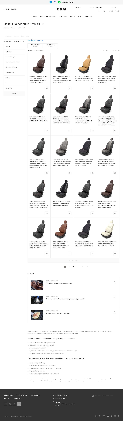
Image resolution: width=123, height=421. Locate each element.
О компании (8, 395)
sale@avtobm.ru (60, 398)
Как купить (35, 395)
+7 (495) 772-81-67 (67, 2)
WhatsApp (19, 404)
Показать (14, 93)
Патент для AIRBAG (96, 7)
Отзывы (113, 7)
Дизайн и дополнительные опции (59, 283)
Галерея (78, 7)
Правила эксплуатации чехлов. (58, 313)
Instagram (10, 404)
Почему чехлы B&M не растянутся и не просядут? (65, 299)
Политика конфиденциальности (104, 395)
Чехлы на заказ (22, 395)
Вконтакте (6, 404)
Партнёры (7, 398)
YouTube (14, 404)
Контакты (18, 398)
